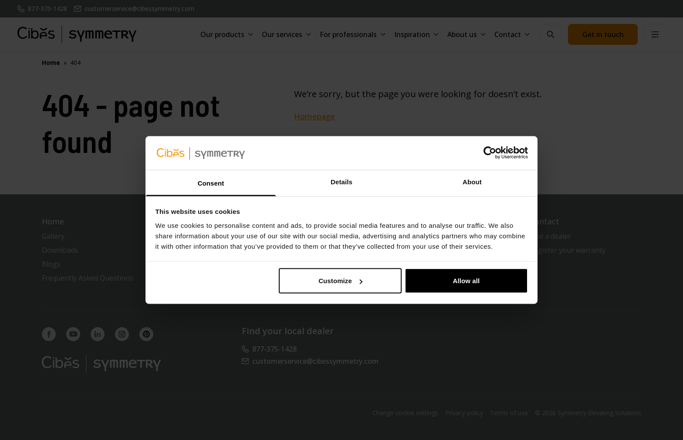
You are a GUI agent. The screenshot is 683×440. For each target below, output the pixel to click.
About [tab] (472, 181)
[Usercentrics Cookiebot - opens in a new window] (490, 152)
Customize (340, 280)
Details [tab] (341, 181)
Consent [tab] (211, 182)
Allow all (466, 280)
